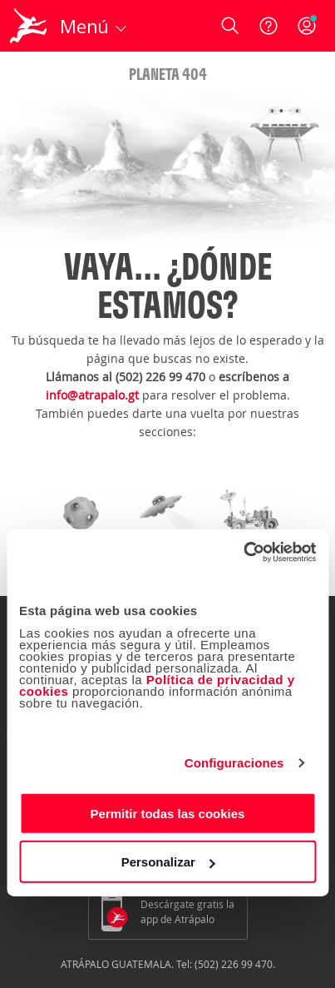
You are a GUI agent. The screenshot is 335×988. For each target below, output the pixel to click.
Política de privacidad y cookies (157, 685)
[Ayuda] (268, 26)
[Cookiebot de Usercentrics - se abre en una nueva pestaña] (243, 552)
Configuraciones (234, 763)
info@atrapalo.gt (92, 395)
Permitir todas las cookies (168, 813)
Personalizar (168, 862)
